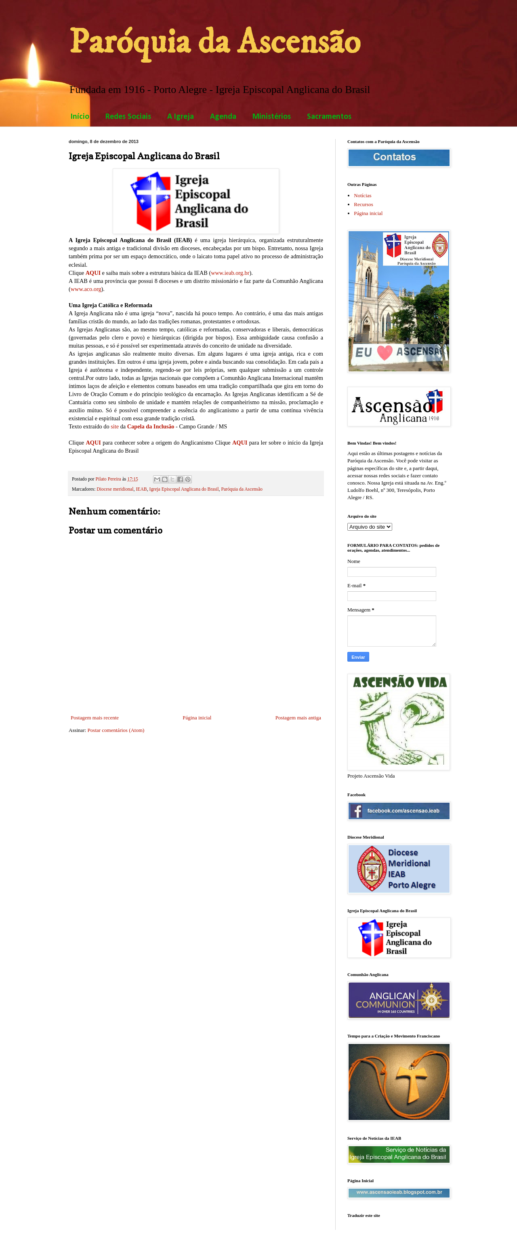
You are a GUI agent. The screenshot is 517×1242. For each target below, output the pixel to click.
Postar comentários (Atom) (116, 730)
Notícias (362, 195)
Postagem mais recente (95, 718)
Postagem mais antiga (298, 718)
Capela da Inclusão (150, 426)
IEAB (141, 489)
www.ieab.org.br (230, 273)
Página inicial (197, 718)
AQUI (93, 273)
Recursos (363, 204)
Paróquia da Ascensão (214, 42)
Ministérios (271, 117)
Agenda (223, 117)
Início (80, 117)
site (115, 426)
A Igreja (180, 117)
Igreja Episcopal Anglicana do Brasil (184, 489)
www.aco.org (86, 289)
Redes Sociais (128, 117)
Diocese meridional (115, 489)
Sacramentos (329, 117)
